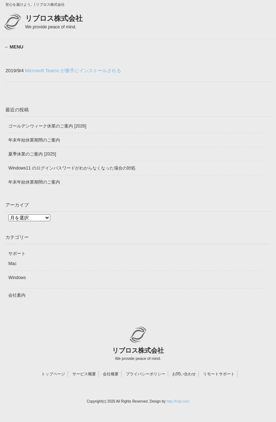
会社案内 (17, 295)
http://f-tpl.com (177, 401)
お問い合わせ (184, 374)
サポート (17, 253)
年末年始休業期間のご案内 (34, 140)
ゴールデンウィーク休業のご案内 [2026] (47, 126)
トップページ (53, 374)
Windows (17, 277)
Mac (12, 263)
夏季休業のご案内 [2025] (32, 154)
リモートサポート (219, 374)
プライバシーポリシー (145, 374)
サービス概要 (84, 374)
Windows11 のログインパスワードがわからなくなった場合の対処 (71, 168)
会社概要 (111, 374)
